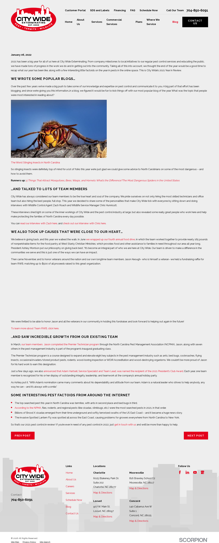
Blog (68, 506)
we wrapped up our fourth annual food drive (110, 239)
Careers (70, 486)
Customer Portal (75, 10)
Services (70, 493)
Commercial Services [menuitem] (114, 22)
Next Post (196, 435)
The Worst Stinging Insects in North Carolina (35, 162)
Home (69, 472)
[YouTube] (195, 472)
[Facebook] (180, 472)
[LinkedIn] (187, 472)
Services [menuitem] (96, 21)
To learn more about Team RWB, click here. (35, 328)
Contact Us (195, 22)
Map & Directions (102, 492)
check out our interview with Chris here (84, 223)
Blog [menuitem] (175, 21)
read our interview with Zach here (38, 223)
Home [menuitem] (68, 21)
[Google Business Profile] (202, 472)
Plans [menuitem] (139, 21)
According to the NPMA (28, 407)
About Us (71, 479)
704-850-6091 (197, 10)
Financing (120, 10)
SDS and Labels (99, 10)
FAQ (132, 10)
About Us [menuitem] (80, 22)
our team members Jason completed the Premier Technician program (60, 344)
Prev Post (23, 435)
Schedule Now (149, 10)
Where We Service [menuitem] (153, 22)
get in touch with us (125, 424)
